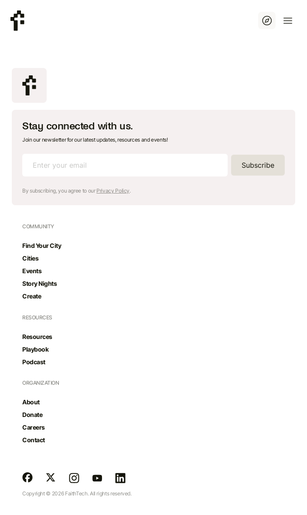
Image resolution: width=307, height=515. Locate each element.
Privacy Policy (113, 190)
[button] (288, 20)
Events (31, 270)
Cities (30, 258)
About (31, 402)
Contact (33, 440)
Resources (37, 336)
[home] (17, 20)
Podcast (33, 362)
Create (31, 296)
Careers (33, 427)
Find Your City (41, 245)
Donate (32, 414)
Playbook (35, 349)
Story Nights (39, 283)
